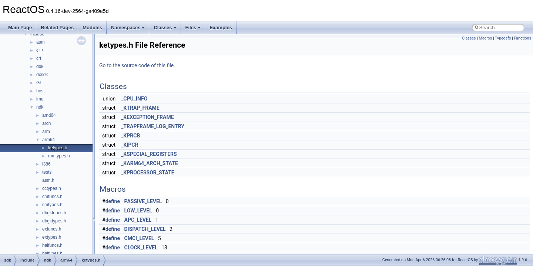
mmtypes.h (59, 155)
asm (40, 42)
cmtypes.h (52, 204)
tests (46, 172)
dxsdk (42, 74)
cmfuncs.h (52, 196)
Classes (165, 27)
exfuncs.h (51, 229)
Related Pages (57, 27)
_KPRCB (130, 136)
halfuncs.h (52, 245)
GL (39, 82)
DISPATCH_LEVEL (145, 229)
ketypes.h (57, 147)
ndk (39, 107)
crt (38, 58)
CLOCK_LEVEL (141, 247)
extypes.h (51, 237)
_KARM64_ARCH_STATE (149, 163)
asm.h (48, 180)
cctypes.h (51, 188)
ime (39, 99)
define (112, 201)
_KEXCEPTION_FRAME (147, 117)
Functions (522, 38)
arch (46, 123)
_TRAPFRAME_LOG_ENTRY (152, 126)
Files (193, 27)
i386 (46, 164)
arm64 (48, 139)
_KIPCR (129, 145)
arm (46, 131)
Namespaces (128, 27)
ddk (39, 66)
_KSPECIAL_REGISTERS (149, 154)
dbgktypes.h (54, 221)
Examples (220, 27)
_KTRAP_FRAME (140, 108)
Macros (485, 38)
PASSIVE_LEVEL (143, 201)
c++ (40, 50)
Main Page (20, 27)
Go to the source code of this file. (137, 65)
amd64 (49, 115)
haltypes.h (52, 253)
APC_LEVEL (138, 220)
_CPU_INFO (134, 99)
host (40, 90)
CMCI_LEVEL (139, 238)
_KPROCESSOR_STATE (147, 172)
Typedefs (503, 38)
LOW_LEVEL (138, 211)
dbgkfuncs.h (54, 212)
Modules (92, 27)
